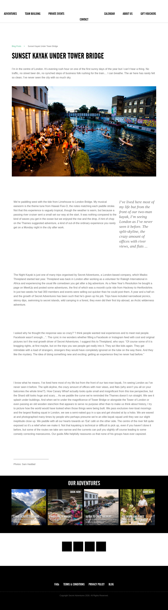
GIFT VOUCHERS (148, 14)
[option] (28, 507)
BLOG (111, 584)
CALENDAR (109, 14)
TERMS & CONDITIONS (74, 584)
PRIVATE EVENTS (56, 14)
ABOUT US (128, 14)
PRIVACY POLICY (97, 584)
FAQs (56, 584)
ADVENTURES (10, 14)
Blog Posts (16, 46)
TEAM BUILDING (32, 14)
